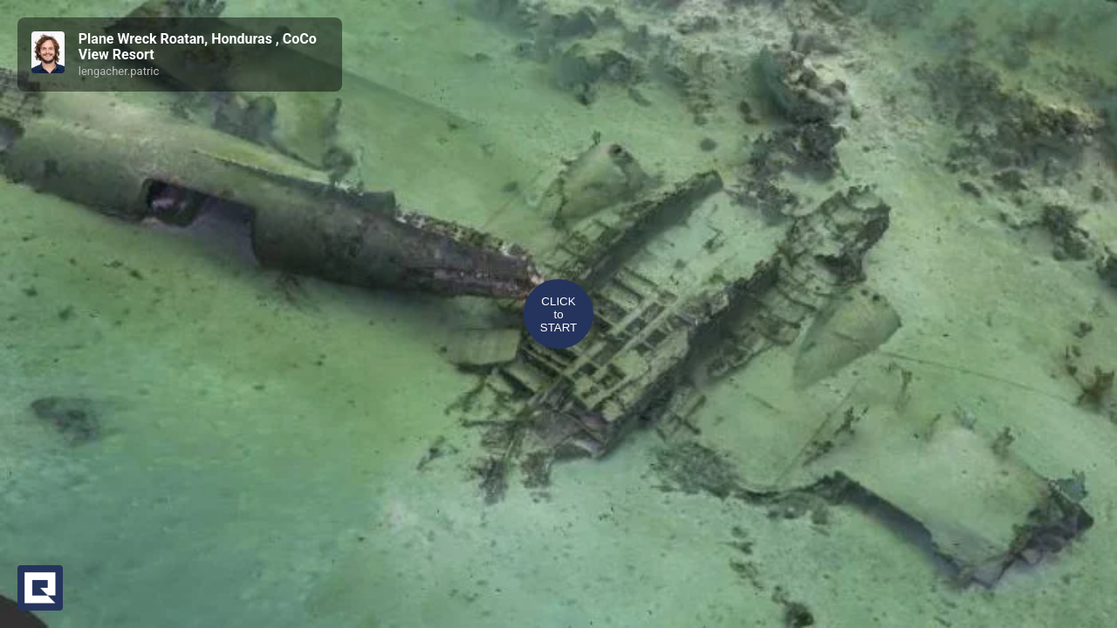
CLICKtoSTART (558, 314)
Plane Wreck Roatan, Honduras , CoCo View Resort (198, 47)
